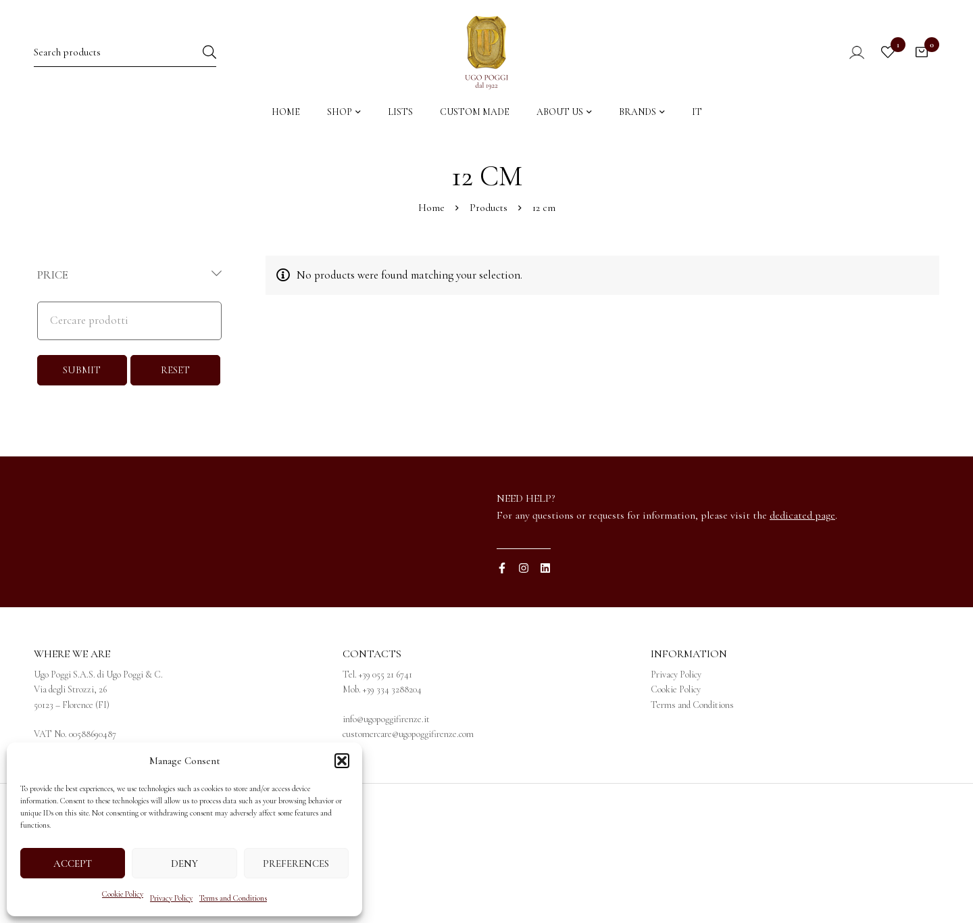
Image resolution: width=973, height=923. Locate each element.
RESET (175, 370)
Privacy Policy (171, 898)
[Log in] (847, 52)
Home (431, 208)
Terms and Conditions (233, 898)
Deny (184, 863)
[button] (342, 760)
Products (488, 208)
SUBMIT (82, 370)
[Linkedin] (545, 568)
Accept (72, 863)
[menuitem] (697, 115)
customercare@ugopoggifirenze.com (408, 734)
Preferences (296, 863)
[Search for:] (125, 52)
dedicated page (802, 515)
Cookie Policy (122, 894)
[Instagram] (523, 568)
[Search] (209, 52)
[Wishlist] (888, 52)
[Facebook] (502, 568)
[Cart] (922, 52)
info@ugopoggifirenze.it (386, 719)
